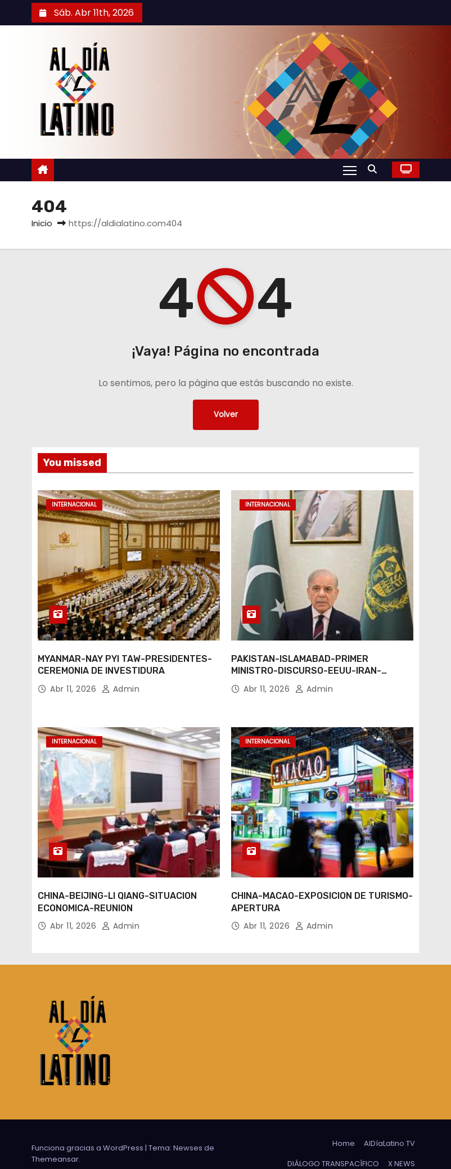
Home (343, 1124)
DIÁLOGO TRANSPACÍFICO (333, 1144)
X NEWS (401, 1144)
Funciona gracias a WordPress (88, 1128)
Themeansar (55, 1140)
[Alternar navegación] (349, 169)
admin (121, 679)
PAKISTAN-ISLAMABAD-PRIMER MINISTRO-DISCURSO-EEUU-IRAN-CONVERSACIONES (306, 661)
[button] (375, 169)
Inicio (41, 223)
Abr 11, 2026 (74, 679)
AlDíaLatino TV (389, 1124)
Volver (225, 414)
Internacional (74, 504)
